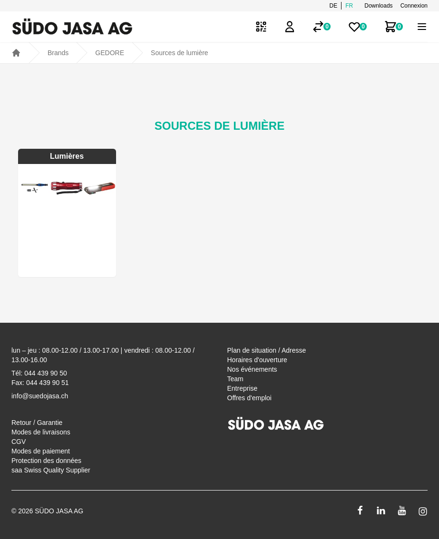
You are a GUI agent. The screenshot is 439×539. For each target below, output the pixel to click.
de (334, 5)
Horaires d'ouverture (257, 360)
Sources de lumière (179, 53)
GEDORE (109, 53)
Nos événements (252, 369)
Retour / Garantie (36, 422)
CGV (18, 441)
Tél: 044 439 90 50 (39, 373)
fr (349, 5)
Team (235, 379)
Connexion (414, 5)
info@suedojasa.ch (39, 396)
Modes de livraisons (40, 432)
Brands (58, 53)
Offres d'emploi (249, 398)
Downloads (378, 5)
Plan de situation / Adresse (266, 350)
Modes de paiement (40, 451)
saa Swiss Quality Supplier (50, 470)
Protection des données (46, 460)
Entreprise (242, 388)
